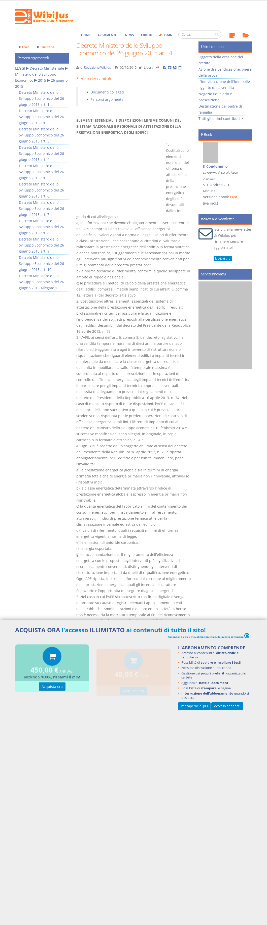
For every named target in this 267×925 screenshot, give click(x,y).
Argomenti (107, 35)
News (129, 35)
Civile (24, 47)
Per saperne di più (194, 706)
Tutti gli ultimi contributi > (220, 118)
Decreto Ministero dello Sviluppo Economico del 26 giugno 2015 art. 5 (41, 171)
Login (166, 35)
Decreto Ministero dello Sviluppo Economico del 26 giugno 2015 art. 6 (41, 190)
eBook (146, 35)
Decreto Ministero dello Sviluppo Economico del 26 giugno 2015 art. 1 (41, 98)
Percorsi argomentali (107, 99)
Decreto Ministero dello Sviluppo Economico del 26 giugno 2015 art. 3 (41, 135)
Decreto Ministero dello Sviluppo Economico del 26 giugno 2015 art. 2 (41, 116)
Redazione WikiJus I (98, 67)
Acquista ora (52, 687)
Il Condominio (215, 166)
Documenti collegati (107, 92)
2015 (42, 80)
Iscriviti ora (222, 258)
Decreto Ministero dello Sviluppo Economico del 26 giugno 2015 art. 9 (41, 245)
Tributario (45, 47)
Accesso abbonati (227, 706)
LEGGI (20, 68)
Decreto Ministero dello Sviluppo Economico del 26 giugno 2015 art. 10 (41, 263)
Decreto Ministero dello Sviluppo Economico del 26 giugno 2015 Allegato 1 (41, 281)
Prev (204, 165)
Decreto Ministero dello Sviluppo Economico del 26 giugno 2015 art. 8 (41, 226)
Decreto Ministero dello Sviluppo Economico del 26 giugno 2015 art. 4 (41, 153)
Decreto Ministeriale (47, 68)
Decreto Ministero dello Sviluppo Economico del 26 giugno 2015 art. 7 (41, 208)
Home (85, 35)
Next (246, 165)
